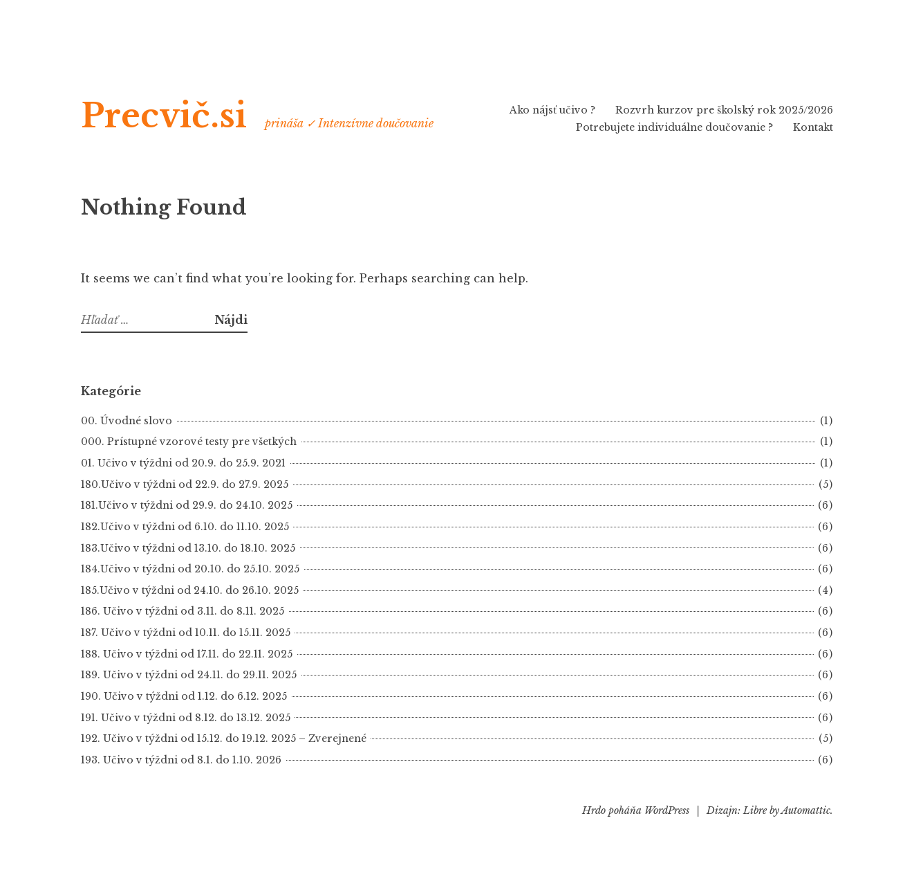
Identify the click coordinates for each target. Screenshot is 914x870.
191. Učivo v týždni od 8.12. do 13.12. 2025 (185, 718)
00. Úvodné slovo (126, 421)
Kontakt (813, 127)
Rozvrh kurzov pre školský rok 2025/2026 (724, 110)
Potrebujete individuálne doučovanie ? (674, 127)
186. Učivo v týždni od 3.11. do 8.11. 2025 (182, 611)
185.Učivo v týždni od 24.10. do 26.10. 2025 (190, 590)
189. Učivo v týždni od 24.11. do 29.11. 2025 (189, 675)
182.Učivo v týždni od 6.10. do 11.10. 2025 (185, 526)
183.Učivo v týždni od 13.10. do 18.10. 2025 (188, 548)
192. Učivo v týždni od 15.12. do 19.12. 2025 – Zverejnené (223, 738)
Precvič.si (164, 116)
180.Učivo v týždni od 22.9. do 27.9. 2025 (184, 484)
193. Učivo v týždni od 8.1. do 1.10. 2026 (181, 760)
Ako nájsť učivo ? (552, 110)
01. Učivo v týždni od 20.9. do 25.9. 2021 (183, 463)
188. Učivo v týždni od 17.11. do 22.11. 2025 (186, 654)
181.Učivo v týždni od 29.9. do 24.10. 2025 (186, 505)
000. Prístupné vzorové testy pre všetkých (189, 441)
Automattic (805, 810)
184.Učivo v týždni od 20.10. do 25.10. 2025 (190, 569)
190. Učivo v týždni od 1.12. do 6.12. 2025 (184, 696)
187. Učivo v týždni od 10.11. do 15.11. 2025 (185, 632)
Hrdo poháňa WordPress (635, 810)
